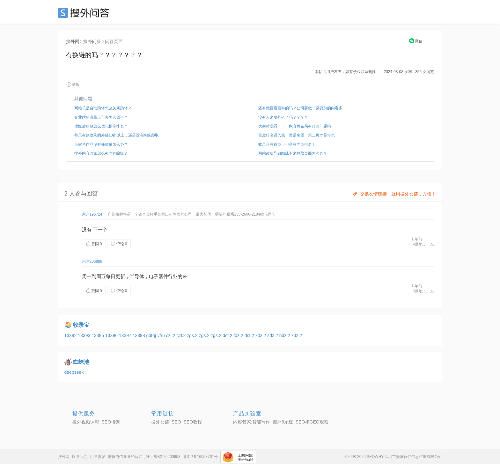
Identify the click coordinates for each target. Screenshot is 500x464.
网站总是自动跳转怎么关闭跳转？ (103, 108)
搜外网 (72, 41)
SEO (85, 12)
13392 (71, 335)
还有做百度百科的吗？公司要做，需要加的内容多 (300, 108)
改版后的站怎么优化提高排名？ (101, 126)
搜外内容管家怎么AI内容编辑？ (101, 153)
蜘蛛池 (81, 362)
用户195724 (92, 214)
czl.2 (171, 335)
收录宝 (81, 325)
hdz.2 (285, 335)
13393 (85, 335)
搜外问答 (92, 41)
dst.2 (228, 335)
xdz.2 (261, 335)
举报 (72, 84)
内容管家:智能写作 (251, 421)
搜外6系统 (283, 421)
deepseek (74, 372)
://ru (161, 335)
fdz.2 (238, 335)
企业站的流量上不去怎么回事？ (101, 117)
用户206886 (92, 261)
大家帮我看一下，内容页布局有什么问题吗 (294, 126)
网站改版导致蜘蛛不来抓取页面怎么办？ (292, 153)
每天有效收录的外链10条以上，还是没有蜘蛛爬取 (116, 135)
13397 (126, 335)
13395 (98, 335)
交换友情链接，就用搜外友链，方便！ (394, 193)
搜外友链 (160, 421)
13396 (112, 335)
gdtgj (151, 335)
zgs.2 (193, 335)
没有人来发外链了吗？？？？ (283, 117)
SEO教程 (193, 421)
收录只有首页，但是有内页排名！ (287, 144)
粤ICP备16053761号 (200, 456)
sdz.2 (273, 335)
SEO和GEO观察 (312, 421)
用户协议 (97, 456)
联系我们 (79, 456)
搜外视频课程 (85, 421)
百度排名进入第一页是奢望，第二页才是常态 (296, 135)
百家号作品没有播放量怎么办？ (101, 144)
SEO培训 (111, 421)
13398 (139, 335)
